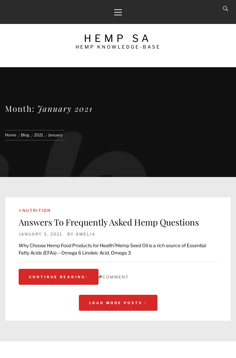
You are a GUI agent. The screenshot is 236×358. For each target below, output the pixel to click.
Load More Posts (118, 303)
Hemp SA (118, 38)
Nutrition (36, 210)
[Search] (225, 8)
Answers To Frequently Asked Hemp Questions (109, 222)
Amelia (86, 234)
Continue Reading (58, 277)
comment (116, 276)
